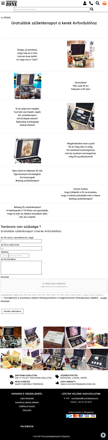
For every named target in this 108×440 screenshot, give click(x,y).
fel (103, 436)
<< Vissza (5, 17)
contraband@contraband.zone (84, 398)
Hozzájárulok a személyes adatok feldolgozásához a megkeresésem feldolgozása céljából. (51, 298)
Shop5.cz (66, 436)
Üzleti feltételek (27, 398)
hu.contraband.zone (51, 436)
